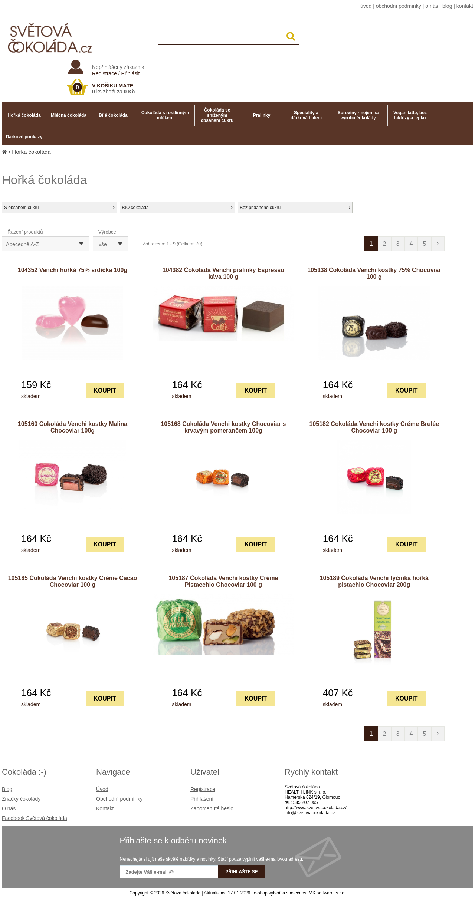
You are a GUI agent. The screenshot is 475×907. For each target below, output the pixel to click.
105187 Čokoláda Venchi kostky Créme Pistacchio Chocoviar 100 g (223, 581)
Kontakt (105, 808)
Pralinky (262, 115)
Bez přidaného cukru (295, 207)
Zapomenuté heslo (211, 808)
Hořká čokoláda (23, 115)
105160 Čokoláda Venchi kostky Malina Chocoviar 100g (72, 427)
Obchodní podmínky (119, 799)
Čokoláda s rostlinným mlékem (165, 115)
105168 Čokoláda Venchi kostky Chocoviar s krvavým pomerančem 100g (223, 427)
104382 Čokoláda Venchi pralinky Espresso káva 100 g (223, 273)
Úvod (102, 789)
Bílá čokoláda (113, 115)
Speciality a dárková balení (306, 115)
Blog (7, 789)
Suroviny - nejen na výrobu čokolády (358, 115)
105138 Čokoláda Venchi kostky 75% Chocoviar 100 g (374, 273)
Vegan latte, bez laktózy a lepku (410, 115)
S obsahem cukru (59, 207)
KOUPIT (105, 390)
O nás (9, 808)
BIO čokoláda (177, 207)
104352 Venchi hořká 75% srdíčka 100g (72, 270)
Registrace (104, 73)
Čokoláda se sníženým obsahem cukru (217, 115)
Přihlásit (130, 73)
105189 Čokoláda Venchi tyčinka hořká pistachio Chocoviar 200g (374, 581)
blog (447, 6)
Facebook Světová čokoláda (34, 818)
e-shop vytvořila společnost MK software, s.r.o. (299, 893)
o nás (431, 6)
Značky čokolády (21, 799)
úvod (365, 6)
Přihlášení (201, 799)
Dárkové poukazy (24, 136)
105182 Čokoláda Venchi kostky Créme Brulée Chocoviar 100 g (374, 427)
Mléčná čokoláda (68, 115)
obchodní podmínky (398, 6)
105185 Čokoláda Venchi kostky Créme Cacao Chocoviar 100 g (72, 581)
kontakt (464, 6)
